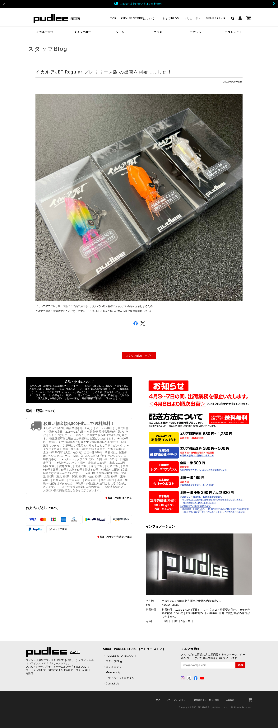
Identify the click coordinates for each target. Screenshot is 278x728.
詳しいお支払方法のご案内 (116, 536)
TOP (113, 18)
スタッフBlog (169, 18)
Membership (215, 18)
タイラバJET (82, 32)
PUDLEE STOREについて (138, 18)
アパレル (195, 32)
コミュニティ (192, 18)
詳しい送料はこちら (120, 498)
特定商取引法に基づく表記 (206, 700)
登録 (240, 665)
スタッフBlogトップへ (139, 355)
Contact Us (112, 683)
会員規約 (230, 700)
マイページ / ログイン (121, 677)
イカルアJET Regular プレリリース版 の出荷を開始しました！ (103, 72)
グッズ (158, 32)
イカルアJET (44, 32)
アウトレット (233, 32)
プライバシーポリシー (177, 700)
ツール (120, 32)
